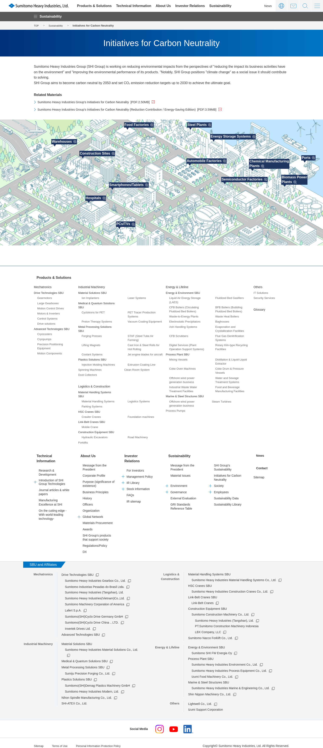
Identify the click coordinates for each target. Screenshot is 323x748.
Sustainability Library (227, 499)
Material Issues (180, 470)
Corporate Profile (94, 470)
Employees (221, 486)
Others (257, 284)
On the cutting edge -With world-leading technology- (53, 507)
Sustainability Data (226, 492)
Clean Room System (137, 367)
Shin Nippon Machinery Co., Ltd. (209, 688)
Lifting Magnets (90, 342)
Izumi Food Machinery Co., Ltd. (212, 671)
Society (219, 480)
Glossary (259, 306)
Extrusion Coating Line (142, 361)
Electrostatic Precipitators (184, 318)
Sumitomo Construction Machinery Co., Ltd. (220, 609)
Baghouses (222, 318)
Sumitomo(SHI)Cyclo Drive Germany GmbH (94, 611)
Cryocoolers (44, 331)
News (268, 6)
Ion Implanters (90, 295)
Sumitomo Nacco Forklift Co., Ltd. (210, 632)
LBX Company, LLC (208, 626)
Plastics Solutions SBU (76, 674)
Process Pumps (175, 408)
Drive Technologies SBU (77, 569)
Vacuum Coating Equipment (145, 318)
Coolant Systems (91, 351)
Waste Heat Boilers (227, 313)
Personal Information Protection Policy (104, 740)
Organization (91, 505)
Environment (178, 480)
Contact (293, 6)
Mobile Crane (89, 424)
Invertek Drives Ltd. (78, 623)
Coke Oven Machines (182, 366)
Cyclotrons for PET (93, 309)
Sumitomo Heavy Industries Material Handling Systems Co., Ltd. (234, 574)
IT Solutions (260, 290)
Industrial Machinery (91, 284)
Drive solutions (46, 321)
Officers (88, 499)
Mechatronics (42, 284)
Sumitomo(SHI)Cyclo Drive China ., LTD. (92, 617)
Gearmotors (44, 295)
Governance (178, 486)
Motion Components (49, 350)
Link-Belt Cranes (203, 597)
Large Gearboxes (48, 300)
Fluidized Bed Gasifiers (229, 295)
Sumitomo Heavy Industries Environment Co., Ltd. (224, 659)
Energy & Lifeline (177, 284)
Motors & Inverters (48, 310)
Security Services (264, 295)
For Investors (135, 459)
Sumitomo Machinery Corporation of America (94, 598)
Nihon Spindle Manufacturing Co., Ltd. (86, 692)
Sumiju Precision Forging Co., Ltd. (87, 667)
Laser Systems (137, 295)
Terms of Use (62, 740)
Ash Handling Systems (183, 323)
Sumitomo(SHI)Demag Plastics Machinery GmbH (97, 680)
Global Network (93, 511)
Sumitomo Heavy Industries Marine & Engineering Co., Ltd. (231, 682)
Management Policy (140, 466)
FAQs (130, 484)
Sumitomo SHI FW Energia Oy (212, 647)
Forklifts (83, 439)
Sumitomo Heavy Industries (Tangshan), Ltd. (224, 615)
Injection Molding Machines (98, 361)
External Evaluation (183, 492)
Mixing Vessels (178, 356)
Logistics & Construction (94, 383)
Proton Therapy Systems (96, 318)
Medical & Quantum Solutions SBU (84, 655)
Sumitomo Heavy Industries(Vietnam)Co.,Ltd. (95, 592)
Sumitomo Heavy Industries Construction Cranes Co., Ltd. (230, 586)
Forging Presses (91, 333)
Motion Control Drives (50, 305)
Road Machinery (138, 434)
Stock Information (138, 478)
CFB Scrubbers (178, 333)
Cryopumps (44, 336)
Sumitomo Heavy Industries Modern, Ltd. (92, 686)
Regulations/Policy (95, 540)
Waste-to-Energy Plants (183, 313)
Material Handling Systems (97, 398)
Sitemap (258, 470)
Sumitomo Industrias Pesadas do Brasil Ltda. (94, 581)
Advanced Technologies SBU (80, 629)
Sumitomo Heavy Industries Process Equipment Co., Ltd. (229, 665)
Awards (87, 523)
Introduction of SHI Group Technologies (52, 474)
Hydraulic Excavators (94, 434)
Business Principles (95, 486)
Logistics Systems (139, 398)
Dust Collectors (87, 372)
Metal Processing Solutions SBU (82, 661)
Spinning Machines (89, 367)
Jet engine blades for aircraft (145, 351)
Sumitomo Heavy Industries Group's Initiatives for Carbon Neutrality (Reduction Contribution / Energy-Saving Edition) (137, 109)
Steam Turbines (221, 398)
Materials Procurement (98, 517)
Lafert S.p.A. (73, 605)
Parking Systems (91, 403)
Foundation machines (141, 414)
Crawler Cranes (91, 414)
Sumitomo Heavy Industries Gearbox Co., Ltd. (95, 575)
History (87, 492)
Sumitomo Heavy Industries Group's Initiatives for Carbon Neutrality (100, 102)
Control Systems (47, 315)
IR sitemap (134, 490)
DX (85, 546)
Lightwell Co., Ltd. (200, 698)
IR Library (133, 472)
